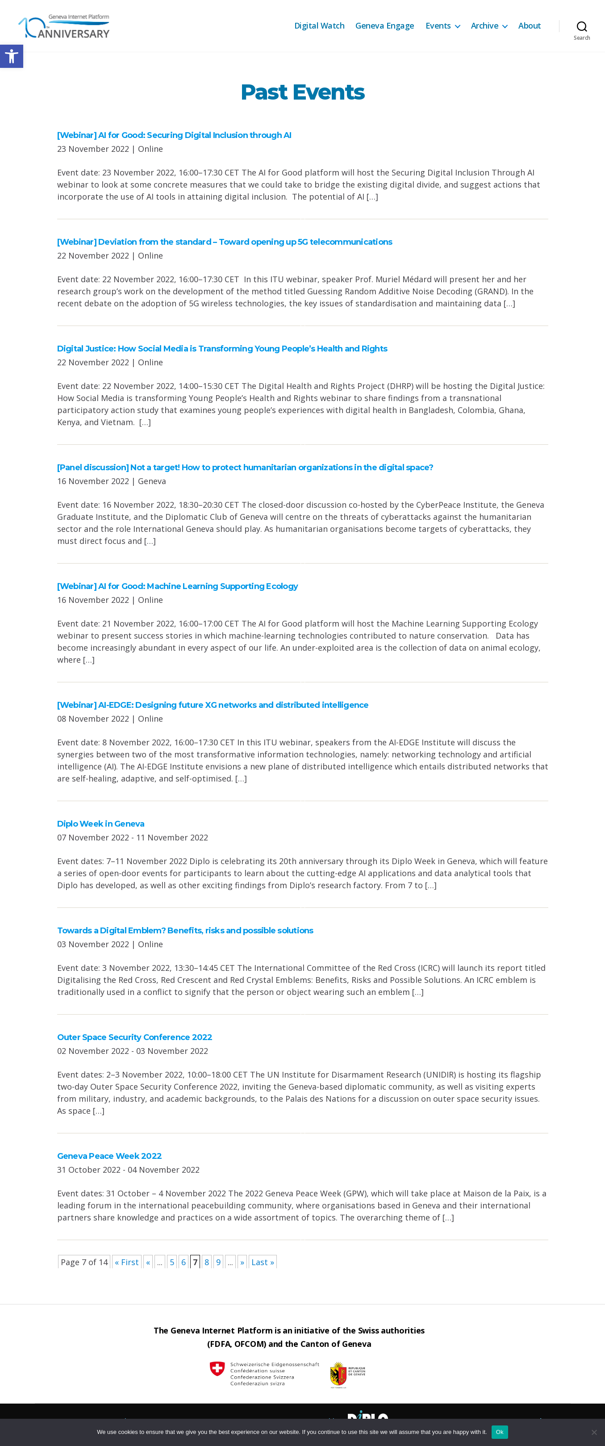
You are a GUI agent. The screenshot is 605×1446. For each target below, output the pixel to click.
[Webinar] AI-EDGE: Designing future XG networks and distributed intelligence (213, 707)
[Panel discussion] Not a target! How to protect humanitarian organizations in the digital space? (245, 470)
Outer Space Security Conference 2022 (135, 1040)
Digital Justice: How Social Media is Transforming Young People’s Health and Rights (222, 351)
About (529, 27)
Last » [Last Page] (262, 1264)
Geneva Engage (384, 27)
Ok (500, 1432)
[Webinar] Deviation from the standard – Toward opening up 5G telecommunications (224, 244)
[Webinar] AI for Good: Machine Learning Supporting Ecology (177, 588)
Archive (485, 27)
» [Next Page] (242, 1264)
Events (438, 27)
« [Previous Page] (148, 1264)
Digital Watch (319, 27)
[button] (11, 56)
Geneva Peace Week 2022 (109, 1158)
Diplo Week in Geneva (101, 826)
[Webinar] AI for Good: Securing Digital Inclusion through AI (174, 137)
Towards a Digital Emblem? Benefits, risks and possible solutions (185, 933)
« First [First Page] (127, 1264)
